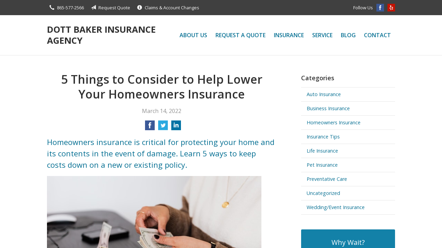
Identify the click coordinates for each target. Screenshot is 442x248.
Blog (348, 35)
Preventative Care (327, 179)
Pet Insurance (322, 165)
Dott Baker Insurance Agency (101, 34)
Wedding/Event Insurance (336, 207)
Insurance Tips (323, 136)
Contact (377, 35)
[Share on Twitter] (163, 127)
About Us (193, 35)
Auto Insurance (324, 94)
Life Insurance (322, 150)
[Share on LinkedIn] (176, 127)
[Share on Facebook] (150, 127)
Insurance (289, 35)
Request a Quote (240, 35)
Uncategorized (323, 193)
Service (322, 35)
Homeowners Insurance (334, 122)
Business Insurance (328, 108)
